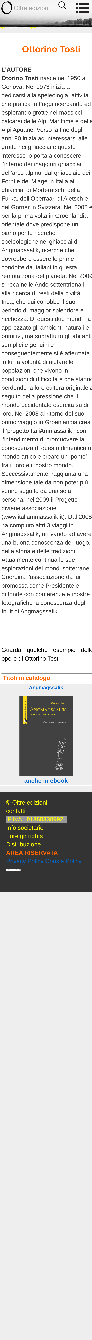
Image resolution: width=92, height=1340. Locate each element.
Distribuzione (23, 844)
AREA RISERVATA (32, 852)
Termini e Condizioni (14, 870)
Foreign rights (24, 836)
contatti (15, 811)
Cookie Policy (63, 861)
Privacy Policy (24, 861)
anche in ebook (46, 780)
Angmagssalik (46, 687)
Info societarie (24, 827)
